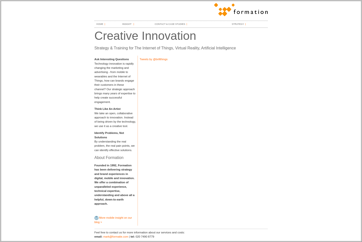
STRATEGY (238, 24)
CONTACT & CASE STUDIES (170, 24)
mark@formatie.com (115, 236)
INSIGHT (127, 24)
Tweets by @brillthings (154, 59)
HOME (99, 24)
